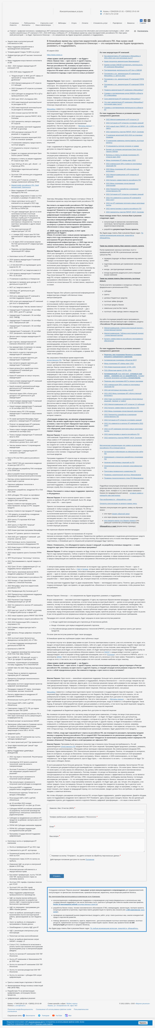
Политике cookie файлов (44, 1024)
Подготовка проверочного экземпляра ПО (120, 471)
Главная (143, 23)
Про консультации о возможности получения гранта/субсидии (22, 778)
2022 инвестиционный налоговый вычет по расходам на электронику (26, 109)
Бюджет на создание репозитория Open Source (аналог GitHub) (26, 154)
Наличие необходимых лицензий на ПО (119, 462)
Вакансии (130, 23)
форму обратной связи (121, 514)
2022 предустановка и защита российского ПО (25, 619)
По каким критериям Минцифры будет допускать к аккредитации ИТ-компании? (24, 420)
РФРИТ (107, 652)
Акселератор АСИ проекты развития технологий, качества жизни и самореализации (23, 764)
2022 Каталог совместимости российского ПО (25, 577)
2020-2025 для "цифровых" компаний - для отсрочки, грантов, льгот (24, 538)
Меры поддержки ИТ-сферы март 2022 (121, 160)
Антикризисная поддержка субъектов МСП (120, 360)
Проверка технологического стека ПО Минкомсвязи (123, 478)
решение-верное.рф (35, 1022)
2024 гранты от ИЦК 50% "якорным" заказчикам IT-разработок (21, 526)
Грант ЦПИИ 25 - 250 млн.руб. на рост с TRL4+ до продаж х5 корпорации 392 (23, 658)
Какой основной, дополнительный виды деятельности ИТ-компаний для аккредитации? (24, 388)
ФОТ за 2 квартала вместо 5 (20, 287)
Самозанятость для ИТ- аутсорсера (23, 850)
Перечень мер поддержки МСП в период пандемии (123, 381)
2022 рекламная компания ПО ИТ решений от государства (24, 133)
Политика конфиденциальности (20, 1009)
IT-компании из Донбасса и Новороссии (24, 279)
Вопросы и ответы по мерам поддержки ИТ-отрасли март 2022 (26, 160)
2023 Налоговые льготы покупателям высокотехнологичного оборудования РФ (23, 543)
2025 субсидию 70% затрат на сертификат (24, 495)
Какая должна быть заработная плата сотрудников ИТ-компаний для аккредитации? (23, 370)
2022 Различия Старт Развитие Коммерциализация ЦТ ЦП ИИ (19, 601)
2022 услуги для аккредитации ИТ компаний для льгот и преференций (26, 302)
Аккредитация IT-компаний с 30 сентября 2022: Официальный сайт (25, 322)
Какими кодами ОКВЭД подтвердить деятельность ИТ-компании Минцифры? (123, 66)
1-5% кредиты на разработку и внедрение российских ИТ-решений (23, 515)
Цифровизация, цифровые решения (21, 998)
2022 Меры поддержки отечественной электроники (123, 411)
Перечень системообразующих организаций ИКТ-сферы (23, 250)
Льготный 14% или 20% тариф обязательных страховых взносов (22, 888)
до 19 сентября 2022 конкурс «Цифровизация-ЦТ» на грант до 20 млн (24, 804)
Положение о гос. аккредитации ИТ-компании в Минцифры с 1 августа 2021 (122, 75)
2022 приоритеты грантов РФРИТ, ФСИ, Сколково (125, 132)
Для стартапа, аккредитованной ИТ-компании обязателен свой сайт (23, 343)
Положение (90, 859)
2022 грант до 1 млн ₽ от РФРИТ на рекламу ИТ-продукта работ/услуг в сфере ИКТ (25, 611)
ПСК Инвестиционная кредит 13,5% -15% (120, 367)
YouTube (57, 1016)
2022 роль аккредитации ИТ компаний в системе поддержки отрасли (24, 297)
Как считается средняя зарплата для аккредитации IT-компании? (23, 359)
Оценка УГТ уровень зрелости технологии (24, 533)
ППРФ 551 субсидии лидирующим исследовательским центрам (22, 829)
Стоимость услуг (100, 23)
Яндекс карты (72, 1003)
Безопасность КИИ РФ (16, 649)
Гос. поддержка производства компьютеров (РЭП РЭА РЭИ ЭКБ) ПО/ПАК (24, 653)
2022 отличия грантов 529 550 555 (24, 113)
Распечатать (142, 31)
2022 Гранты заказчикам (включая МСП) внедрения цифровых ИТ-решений (23, 573)
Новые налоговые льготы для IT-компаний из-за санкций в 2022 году (25, 202)
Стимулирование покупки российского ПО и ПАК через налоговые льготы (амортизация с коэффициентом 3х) (25, 716)
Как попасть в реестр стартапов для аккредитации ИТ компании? (23, 353)
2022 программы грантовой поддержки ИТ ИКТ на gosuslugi (26, 128)
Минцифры (51, 109)
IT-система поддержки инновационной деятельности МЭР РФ (22, 644)
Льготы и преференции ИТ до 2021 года (24, 847)
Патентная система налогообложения (23, 936)
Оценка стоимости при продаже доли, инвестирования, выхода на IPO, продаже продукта (23, 506)
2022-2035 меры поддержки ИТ (56, 33)
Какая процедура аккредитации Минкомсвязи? (122, 61)
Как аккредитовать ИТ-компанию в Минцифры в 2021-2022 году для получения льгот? (122, 57)
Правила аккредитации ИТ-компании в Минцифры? (123, 90)
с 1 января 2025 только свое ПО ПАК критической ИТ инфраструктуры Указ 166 (25, 236)
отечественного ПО (54, 360)
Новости (13, 25)
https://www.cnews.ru (54, 55)
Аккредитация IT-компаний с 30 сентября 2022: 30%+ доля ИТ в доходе (25, 311)
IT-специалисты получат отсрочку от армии (122, 146)
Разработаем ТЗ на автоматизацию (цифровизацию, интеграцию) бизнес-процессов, (22, 993)
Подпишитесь (29, 23)
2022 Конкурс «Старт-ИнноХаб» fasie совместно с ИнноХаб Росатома (22, 581)
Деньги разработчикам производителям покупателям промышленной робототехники (24, 475)
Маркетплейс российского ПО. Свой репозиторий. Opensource (25, 186)
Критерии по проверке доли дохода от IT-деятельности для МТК (25, 283)
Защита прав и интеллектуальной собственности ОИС (20, 42)
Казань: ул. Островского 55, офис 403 (62, 1006)
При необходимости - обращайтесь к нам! (116, 499)
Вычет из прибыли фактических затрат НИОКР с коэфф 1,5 (24, 940)
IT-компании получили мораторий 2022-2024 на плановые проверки (26, 138)
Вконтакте (29, 1016)
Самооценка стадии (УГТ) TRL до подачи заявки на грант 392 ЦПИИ (23, 709)
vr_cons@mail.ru (19, 1006)
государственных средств (75, 904)
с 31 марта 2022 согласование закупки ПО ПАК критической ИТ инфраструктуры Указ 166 (27, 244)
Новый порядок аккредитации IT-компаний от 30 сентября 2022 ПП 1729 (25, 402)
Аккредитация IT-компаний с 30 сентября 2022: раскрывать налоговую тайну (25, 332)
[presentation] (69, 868)
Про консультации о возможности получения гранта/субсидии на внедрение (25, 783)
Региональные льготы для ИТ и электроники (24, 700)
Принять (143, 1023)
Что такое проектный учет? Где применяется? (25, 742)
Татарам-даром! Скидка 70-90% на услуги (23, 52)
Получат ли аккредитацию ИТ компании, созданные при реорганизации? (24, 425)
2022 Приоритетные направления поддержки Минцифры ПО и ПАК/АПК (25, 595)
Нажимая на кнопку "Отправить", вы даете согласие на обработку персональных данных (85, 856)
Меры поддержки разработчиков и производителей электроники (21, 48)
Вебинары (62, 23)
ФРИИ (59, 657)
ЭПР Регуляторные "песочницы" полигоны (24, 558)
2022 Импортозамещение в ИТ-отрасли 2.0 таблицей (124, 404)
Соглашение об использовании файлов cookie (53, 1009)
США (79, 569)
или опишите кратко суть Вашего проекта (120, 521)
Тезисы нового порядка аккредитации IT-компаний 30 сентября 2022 (24, 430)
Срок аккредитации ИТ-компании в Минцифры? (122, 99)
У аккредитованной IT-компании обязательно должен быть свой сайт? (23, 441)
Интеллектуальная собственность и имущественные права (23, 870)
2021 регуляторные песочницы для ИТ (119, 390)
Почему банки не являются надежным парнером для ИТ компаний (22, 674)
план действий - (124, 376)
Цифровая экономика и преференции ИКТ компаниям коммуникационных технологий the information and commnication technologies (68, 31)
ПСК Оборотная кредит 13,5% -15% (117, 370)
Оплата (85, 23)
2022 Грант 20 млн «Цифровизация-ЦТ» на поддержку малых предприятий (24, 568)
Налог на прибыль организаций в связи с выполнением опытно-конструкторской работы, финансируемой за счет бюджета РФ (25, 916)
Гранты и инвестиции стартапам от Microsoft (24, 982)
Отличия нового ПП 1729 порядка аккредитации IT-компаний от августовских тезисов (25, 414)
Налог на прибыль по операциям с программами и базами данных (22, 923)
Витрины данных (85, 126)
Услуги (74, 23)
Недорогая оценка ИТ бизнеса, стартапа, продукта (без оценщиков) (23, 499)
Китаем (85, 569)
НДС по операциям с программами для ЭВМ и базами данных (24, 908)
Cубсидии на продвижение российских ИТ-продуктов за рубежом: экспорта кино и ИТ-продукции (25, 820)
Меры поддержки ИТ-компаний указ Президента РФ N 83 (25, 191)
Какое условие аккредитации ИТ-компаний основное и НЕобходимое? (25, 382)
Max (68, 1016)
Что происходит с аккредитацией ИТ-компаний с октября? (23, 452)
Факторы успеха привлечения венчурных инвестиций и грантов (23, 480)
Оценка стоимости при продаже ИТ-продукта (25, 511)
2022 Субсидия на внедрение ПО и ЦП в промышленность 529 (26, 95)
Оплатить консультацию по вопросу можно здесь (118, 503)
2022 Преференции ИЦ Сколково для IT (23, 591)
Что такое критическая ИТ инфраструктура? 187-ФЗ (21, 230)
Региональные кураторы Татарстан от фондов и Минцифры (23, 794)
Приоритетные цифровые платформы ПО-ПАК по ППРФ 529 (25, 207)
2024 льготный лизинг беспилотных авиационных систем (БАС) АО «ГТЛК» (22, 639)
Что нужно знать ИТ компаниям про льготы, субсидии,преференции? (24, 738)
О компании (14, 23)
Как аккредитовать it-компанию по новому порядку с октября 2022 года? (25, 348)
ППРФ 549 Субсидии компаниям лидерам (25, 825)
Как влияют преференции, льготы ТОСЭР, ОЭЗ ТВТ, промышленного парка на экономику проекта (25, 877)
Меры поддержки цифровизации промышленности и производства (22, 894)
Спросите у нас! (46, 23)
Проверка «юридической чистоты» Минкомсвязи (122, 475)
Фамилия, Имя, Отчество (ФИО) (62, 808)
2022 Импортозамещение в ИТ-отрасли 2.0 (122, 119)
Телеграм (43, 1016)
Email (52, 827)
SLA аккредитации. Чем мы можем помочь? (26, 307)
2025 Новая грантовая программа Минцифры (25, 530)
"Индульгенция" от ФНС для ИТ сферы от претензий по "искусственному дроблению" (27, 78)
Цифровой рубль (14, 734)
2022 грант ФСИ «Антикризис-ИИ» (24, 99)
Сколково (110, 654)
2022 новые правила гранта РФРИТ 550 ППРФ (25, 616)
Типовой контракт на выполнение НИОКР (23, 721)
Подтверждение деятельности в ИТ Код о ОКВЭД (123, 70)
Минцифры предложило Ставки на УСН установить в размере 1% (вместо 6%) (26, 197)
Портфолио (117, 23)
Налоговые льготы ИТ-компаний (21, 256)
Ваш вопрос (54, 836)
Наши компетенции (43, 25)
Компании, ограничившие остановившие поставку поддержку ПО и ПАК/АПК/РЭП (23, 664)
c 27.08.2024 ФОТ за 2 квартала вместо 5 (25, 270)
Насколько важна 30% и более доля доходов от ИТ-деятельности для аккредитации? (23, 396)
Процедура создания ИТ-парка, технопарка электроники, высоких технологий (24, 690)
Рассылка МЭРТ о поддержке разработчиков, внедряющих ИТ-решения (25, 788)
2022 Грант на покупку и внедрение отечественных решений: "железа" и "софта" (123, 400)
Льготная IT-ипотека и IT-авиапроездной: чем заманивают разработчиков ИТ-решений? (24, 771)
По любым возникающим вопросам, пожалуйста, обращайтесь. (121, 235)
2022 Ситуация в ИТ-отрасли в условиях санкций (125, 123)
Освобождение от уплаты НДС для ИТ (24, 927)
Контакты (26, 25)
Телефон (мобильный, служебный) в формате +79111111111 (73, 817)
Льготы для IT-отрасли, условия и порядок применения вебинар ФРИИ (25, 181)
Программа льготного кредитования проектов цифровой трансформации (25, 685)
